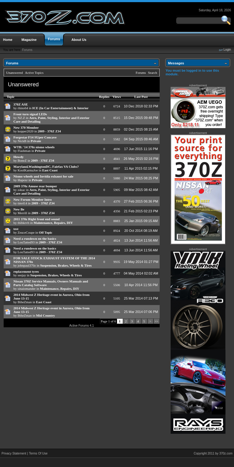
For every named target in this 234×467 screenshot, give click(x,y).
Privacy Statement (14, 453)
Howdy (18, 157)
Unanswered (14, 72)
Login (227, 49)
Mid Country (45, 315)
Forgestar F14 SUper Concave (35, 137)
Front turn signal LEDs (30, 114)
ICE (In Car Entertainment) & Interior (60, 108)
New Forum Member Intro (32, 199)
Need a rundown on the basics (34, 238)
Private (36, 141)
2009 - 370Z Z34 (49, 131)
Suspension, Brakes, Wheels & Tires (66, 265)
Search (152, 72)
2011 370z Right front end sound (36, 219)
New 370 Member (26, 127)
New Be (18, 209)
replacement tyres (26, 271)
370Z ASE (20, 104)
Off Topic (45, 232)
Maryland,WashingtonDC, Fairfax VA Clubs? (46, 166)
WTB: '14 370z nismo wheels (34, 147)
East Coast (49, 170)
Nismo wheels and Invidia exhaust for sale (43, 176)
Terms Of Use (38, 453)
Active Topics (34, 72)
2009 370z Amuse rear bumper (35, 186)
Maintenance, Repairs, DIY (53, 223)
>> (156, 321)
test (16, 229)
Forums (27, 50)
